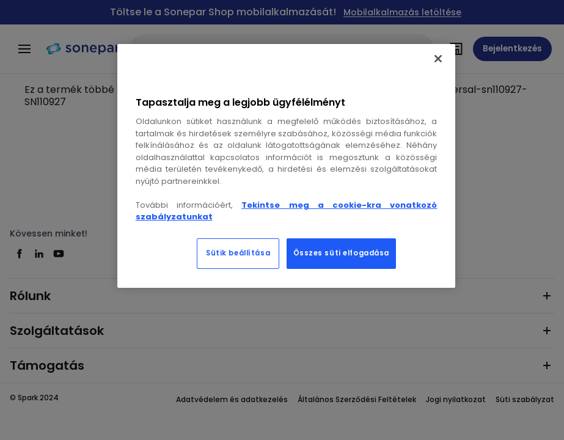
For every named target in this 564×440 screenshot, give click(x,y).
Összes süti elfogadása (341, 253)
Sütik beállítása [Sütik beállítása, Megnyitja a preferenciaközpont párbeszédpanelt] (238, 253)
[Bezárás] (438, 58)
